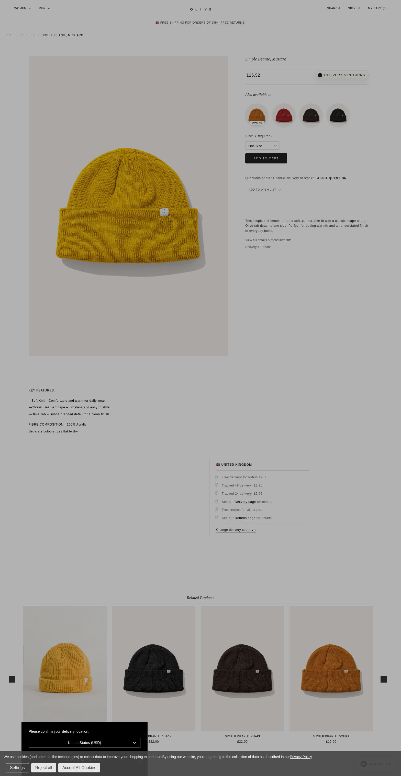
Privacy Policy (300, 757)
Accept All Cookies (79, 767)
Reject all (43, 767)
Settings (17, 767)
